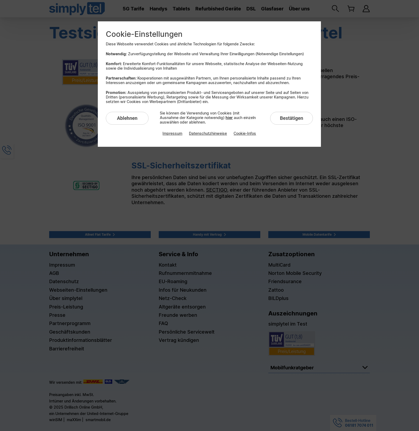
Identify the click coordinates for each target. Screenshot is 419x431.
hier (229, 117)
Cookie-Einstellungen (144, 34)
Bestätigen (291, 118)
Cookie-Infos (245, 133)
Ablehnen (127, 118)
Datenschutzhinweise (208, 133)
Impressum (172, 133)
